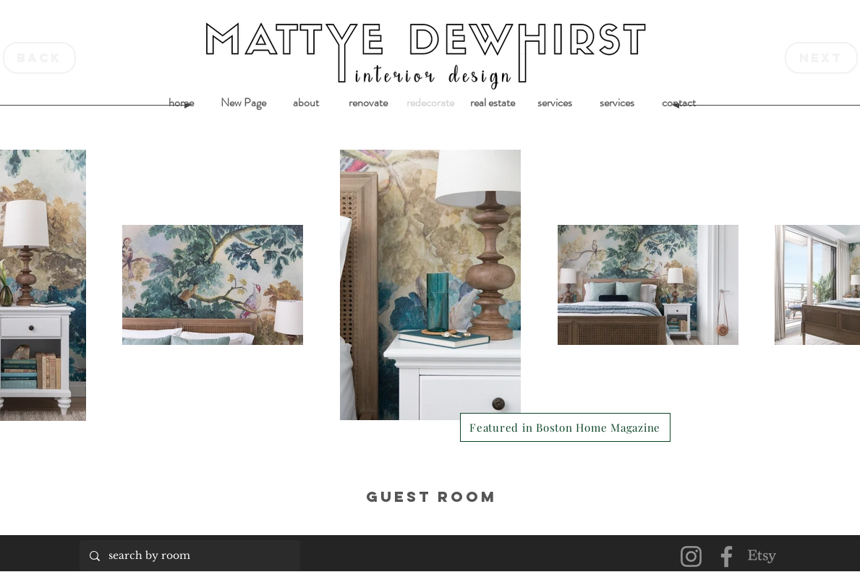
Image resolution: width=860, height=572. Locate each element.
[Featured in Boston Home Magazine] (565, 427)
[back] (39, 58)
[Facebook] (726, 556)
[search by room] (189, 555)
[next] (821, 58)
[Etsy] (762, 556)
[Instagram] (691, 556)
